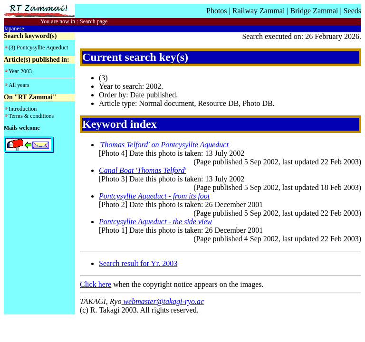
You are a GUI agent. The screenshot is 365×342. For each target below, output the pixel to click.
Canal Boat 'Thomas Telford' (142, 170)
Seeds (352, 11)
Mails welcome (22, 127)
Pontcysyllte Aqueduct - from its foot (154, 196)
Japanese (14, 28)
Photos (216, 11)
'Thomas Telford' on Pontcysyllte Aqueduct (164, 145)
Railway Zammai (258, 11)
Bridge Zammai (314, 11)
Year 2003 (20, 71)
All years (19, 85)
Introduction (23, 108)
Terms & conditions (31, 116)
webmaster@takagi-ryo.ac (162, 301)
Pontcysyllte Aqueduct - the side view (155, 222)
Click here (95, 284)
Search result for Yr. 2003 (138, 263)
